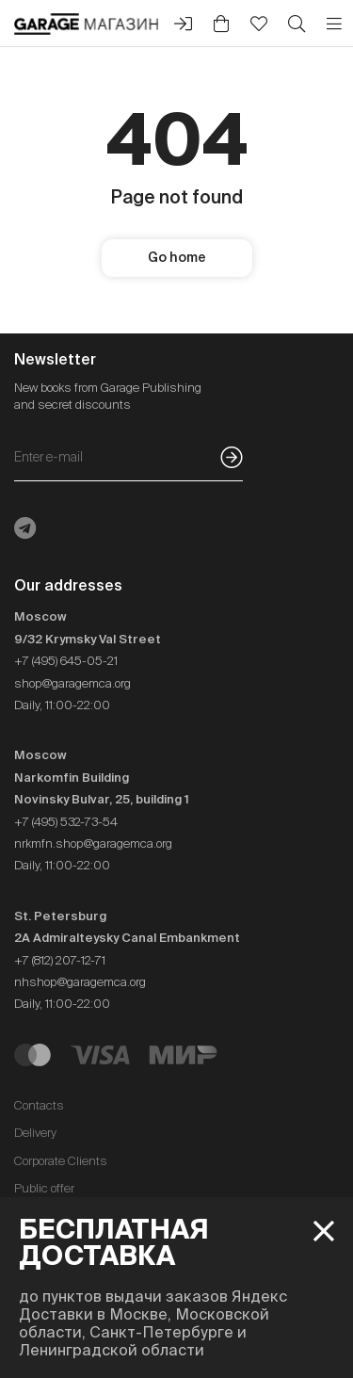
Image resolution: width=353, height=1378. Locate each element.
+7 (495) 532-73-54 (66, 822)
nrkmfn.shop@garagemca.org (93, 843)
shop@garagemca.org (72, 683)
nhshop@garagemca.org (80, 982)
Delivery (35, 1133)
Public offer (44, 1188)
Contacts (39, 1105)
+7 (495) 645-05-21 (66, 661)
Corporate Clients (60, 1161)
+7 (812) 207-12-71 (59, 960)
